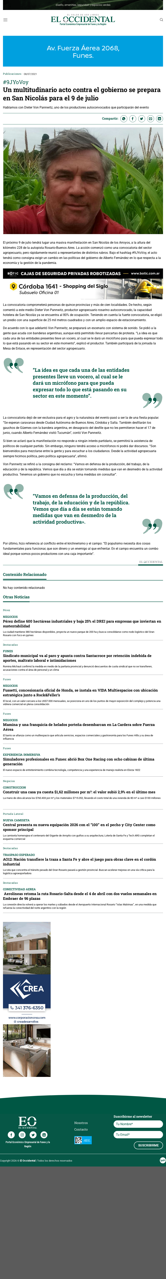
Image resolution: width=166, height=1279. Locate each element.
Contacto (81, 1129)
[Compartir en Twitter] (141, 118)
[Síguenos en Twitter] (33, 1134)
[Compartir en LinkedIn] (159, 118)
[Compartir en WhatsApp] (123, 118)
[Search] (161, 20)
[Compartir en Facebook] (132, 118)
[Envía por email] (150, 118)
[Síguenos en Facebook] (11, 1134)
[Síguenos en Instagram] (22, 1134)
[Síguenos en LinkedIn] (44, 1134)
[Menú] (5, 20)
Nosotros (81, 1123)
